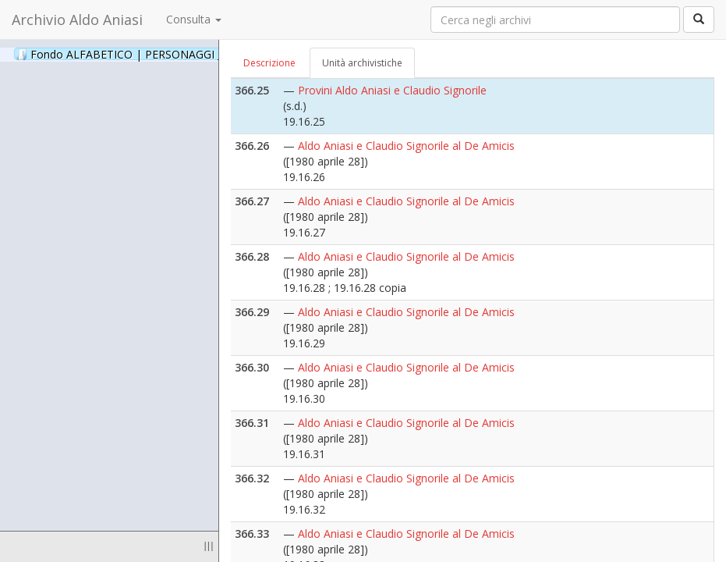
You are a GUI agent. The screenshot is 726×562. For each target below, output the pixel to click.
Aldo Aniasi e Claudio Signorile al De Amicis (406, 145)
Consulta (193, 19)
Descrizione (269, 62)
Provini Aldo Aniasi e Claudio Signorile (392, 90)
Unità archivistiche (362, 62)
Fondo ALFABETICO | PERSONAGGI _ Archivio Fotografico (189, 54)
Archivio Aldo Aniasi (77, 19)
